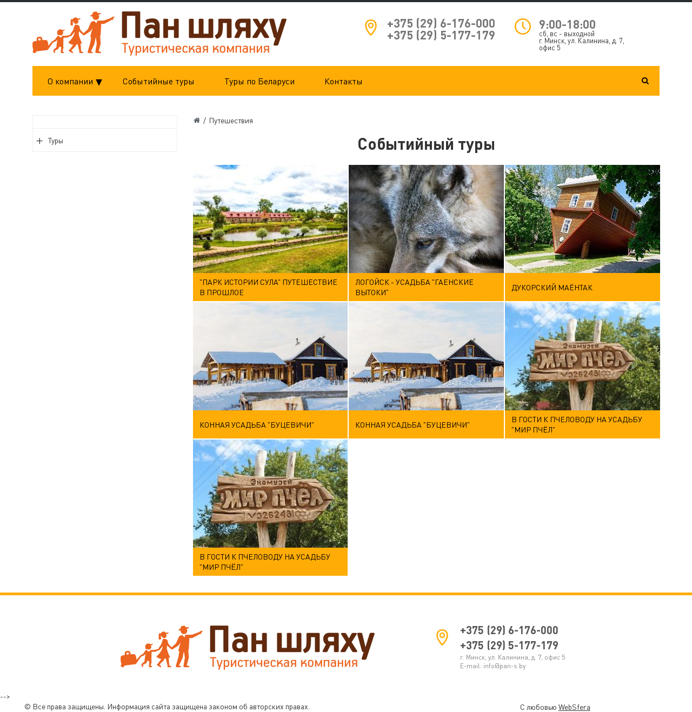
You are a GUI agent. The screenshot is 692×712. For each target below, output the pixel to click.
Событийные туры (159, 81)
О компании (78, 81)
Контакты (343, 81)
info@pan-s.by (504, 666)
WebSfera (574, 706)
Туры (55, 140)
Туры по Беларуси (259, 81)
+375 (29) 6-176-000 (441, 23)
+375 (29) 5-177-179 (441, 35)
